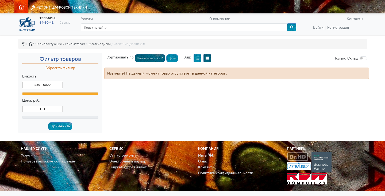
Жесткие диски (99, 44)
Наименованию (150, 58)
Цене (172, 58)
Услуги (87, 18)
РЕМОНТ (58, 7)
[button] (23, 44)
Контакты (355, 18)
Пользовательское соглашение (48, 161)
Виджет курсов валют (128, 167)
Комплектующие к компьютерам (61, 44)
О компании (219, 18)
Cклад (346, 58)
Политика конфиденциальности (225, 173)
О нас (203, 161)
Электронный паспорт (128, 161)
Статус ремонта (122, 155)
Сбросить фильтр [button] (60, 67)
